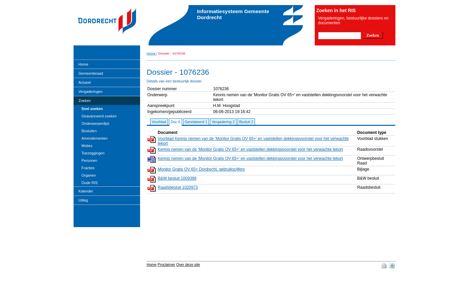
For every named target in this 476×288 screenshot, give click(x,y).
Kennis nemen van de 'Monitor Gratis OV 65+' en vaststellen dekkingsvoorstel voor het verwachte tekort (250, 149)
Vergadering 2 (223, 122)
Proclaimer (166, 264)
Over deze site (188, 264)
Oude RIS (90, 183)
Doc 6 (175, 122)
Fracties (88, 168)
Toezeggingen (93, 153)
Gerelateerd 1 (196, 122)
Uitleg (83, 200)
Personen (89, 160)
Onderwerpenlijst (96, 123)
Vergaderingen (91, 91)
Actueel (85, 82)
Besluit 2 (246, 122)
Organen (89, 175)
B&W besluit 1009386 (177, 178)
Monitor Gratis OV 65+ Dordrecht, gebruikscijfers (201, 169)
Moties (87, 146)
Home (83, 64)
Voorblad (159, 122)
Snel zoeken (92, 109)
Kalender (86, 191)
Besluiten (89, 131)
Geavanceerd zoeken (99, 116)
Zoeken (85, 101)
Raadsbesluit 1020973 (178, 187)
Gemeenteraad (91, 73)
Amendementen (95, 138)
